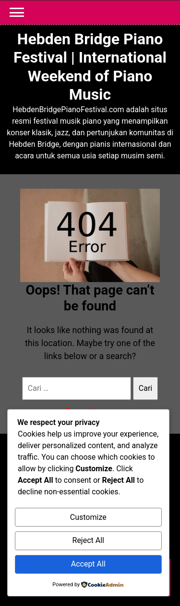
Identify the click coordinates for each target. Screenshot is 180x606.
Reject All (88, 540)
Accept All (88, 563)
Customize (88, 517)
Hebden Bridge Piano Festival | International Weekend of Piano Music (90, 66)
